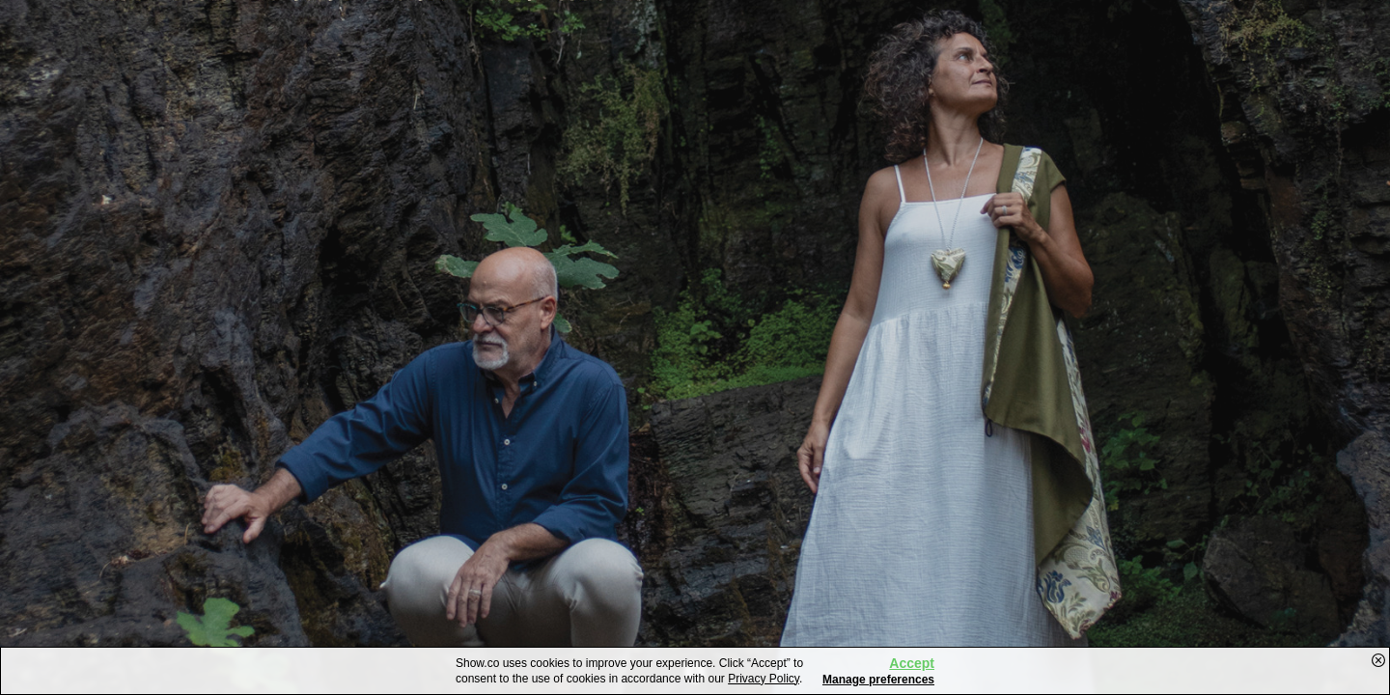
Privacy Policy (763, 678)
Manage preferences (878, 679)
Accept (911, 663)
